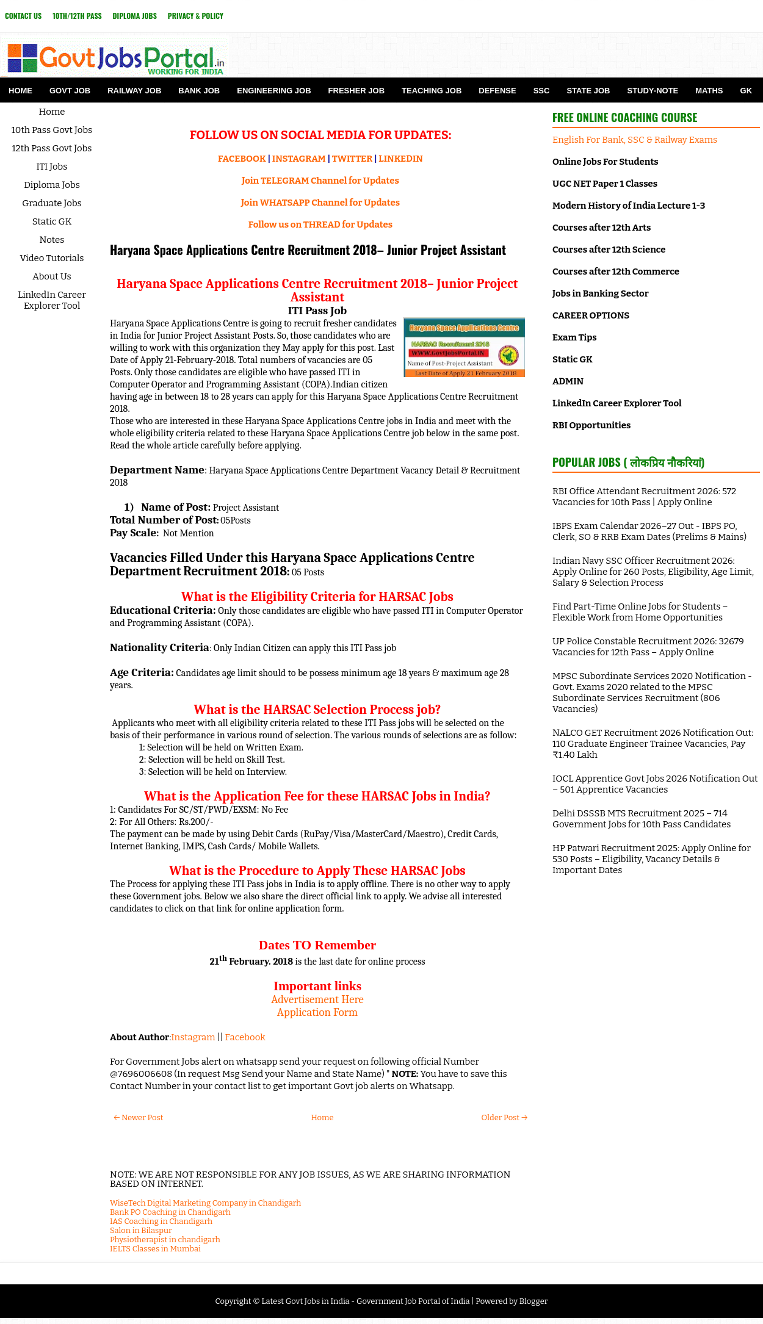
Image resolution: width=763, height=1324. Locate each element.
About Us (51, 276)
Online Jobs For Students (605, 161)
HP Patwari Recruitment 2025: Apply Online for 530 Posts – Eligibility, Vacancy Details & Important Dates (651, 859)
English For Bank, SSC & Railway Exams (634, 139)
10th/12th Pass (76, 15)
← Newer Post (138, 1117)
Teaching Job (431, 90)
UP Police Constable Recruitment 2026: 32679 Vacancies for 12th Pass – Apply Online (648, 647)
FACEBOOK (242, 158)
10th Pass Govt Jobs (52, 129)
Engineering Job (274, 90)
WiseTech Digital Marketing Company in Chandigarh (205, 1202)
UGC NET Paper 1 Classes (604, 183)
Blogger (533, 1301)
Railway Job (134, 90)
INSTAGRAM (299, 158)
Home (20, 90)
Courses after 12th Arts (601, 227)
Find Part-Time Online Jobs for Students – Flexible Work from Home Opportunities (640, 612)
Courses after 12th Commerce (615, 271)
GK (746, 90)
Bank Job (199, 90)
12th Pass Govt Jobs (52, 148)
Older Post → (504, 1117)
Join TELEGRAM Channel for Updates (320, 180)
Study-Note (652, 90)
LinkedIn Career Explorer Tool (52, 300)
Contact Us (23, 15)
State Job (588, 90)
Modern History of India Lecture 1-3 (628, 205)
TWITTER (352, 158)
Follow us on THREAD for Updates (320, 224)
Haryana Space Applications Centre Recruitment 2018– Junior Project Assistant (308, 249)
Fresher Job (356, 90)
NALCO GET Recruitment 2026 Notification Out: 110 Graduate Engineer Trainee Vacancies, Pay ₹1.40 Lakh (652, 743)
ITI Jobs (52, 166)
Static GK (52, 221)
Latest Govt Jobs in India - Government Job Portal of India (365, 1301)
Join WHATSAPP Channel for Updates (320, 202)
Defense (497, 90)
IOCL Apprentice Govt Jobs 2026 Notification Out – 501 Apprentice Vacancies (655, 784)
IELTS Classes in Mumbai (155, 1248)
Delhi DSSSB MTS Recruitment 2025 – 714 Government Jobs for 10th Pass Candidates (641, 819)
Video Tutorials (52, 258)
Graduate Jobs (52, 203)
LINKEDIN (400, 158)
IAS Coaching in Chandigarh (161, 1221)
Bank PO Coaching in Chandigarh (170, 1212)
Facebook (245, 1037)
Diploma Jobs (135, 15)
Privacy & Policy (195, 15)
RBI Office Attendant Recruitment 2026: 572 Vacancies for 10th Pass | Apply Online (644, 497)
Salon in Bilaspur (141, 1230)
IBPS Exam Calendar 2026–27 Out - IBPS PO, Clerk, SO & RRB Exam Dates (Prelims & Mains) (649, 531)
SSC (541, 90)
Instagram (193, 1037)
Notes (52, 239)
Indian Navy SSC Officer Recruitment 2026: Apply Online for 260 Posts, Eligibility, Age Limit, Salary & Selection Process (653, 571)
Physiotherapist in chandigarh (165, 1239)
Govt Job (69, 90)
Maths (709, 90)
